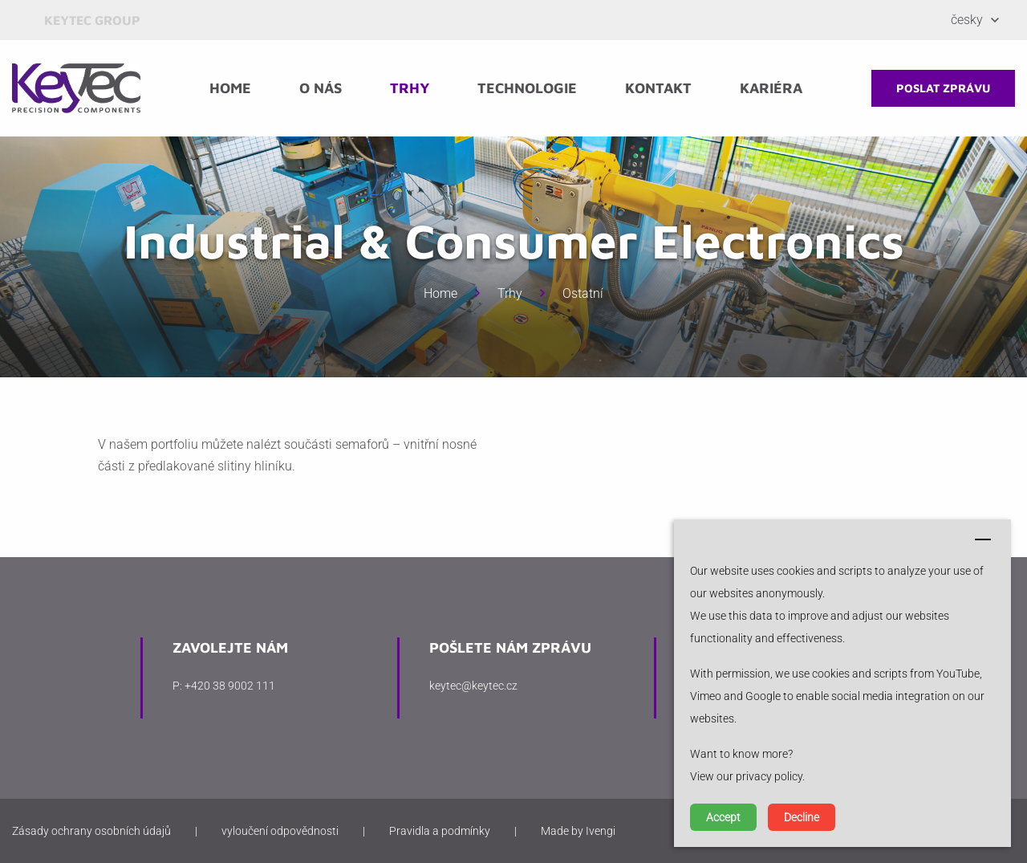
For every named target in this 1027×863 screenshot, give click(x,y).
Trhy (409, 87)
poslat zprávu (943, 88)
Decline (801, 817)
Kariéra (771, 87)
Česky (967, 19)
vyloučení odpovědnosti (280, 830)
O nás (320, 87)
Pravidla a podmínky (439, 830)
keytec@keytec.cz (473, 685)
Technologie (527, 87)
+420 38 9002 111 (230, 685)
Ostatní (582, 293)
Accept (723, 817)
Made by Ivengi (578, 830)
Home (230, 87)
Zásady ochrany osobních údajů (91, 830)
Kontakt (658, 87)
